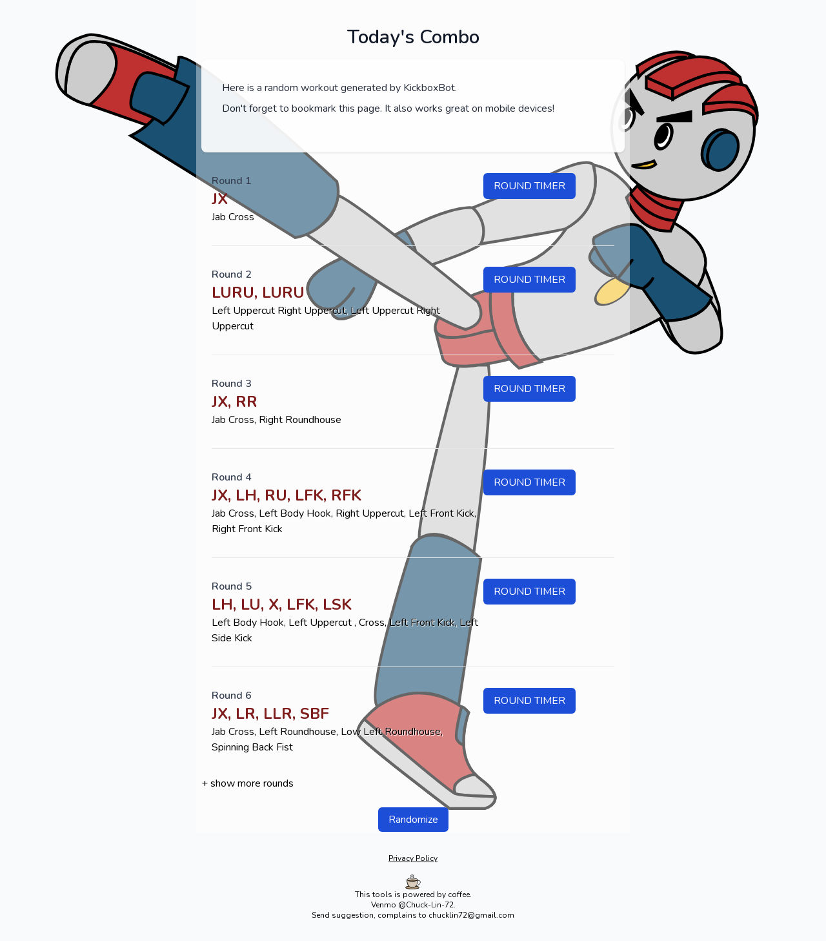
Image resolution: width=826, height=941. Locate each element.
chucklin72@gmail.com (471, 915)
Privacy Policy (413, 858)
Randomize (413, 819)
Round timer (529, 186)
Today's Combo (413, 37)
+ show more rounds (247, 783)
